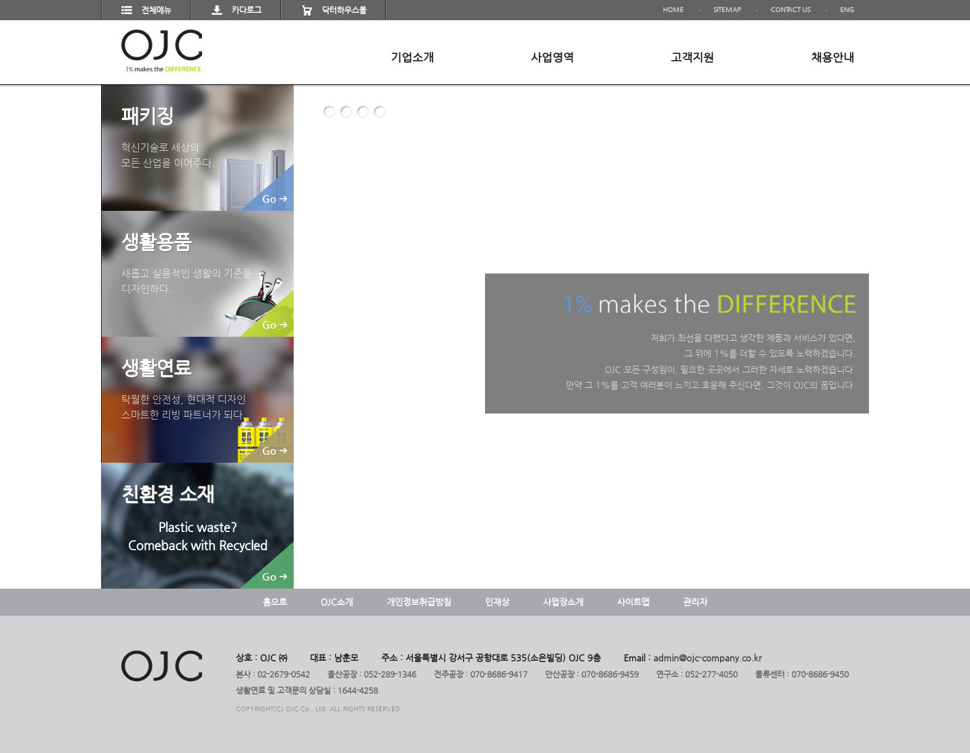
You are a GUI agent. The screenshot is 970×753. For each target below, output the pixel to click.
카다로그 (246, 10)
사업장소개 (563, 602)
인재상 (497, 602)
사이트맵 (633, 602)
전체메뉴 (156, 10)
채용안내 (832, 57)
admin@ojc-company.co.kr (707, 658)
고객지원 (692, 57)
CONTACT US (790, 9)
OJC (161, 50)
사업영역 (552, 57)
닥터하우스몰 (344, 10)
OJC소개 (337, 602)
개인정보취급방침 (419, 602)
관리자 (695, 602)
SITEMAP (727, 9)
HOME (673, 9)
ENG (847, 9)
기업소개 (412, 57)
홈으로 (275, 602)
